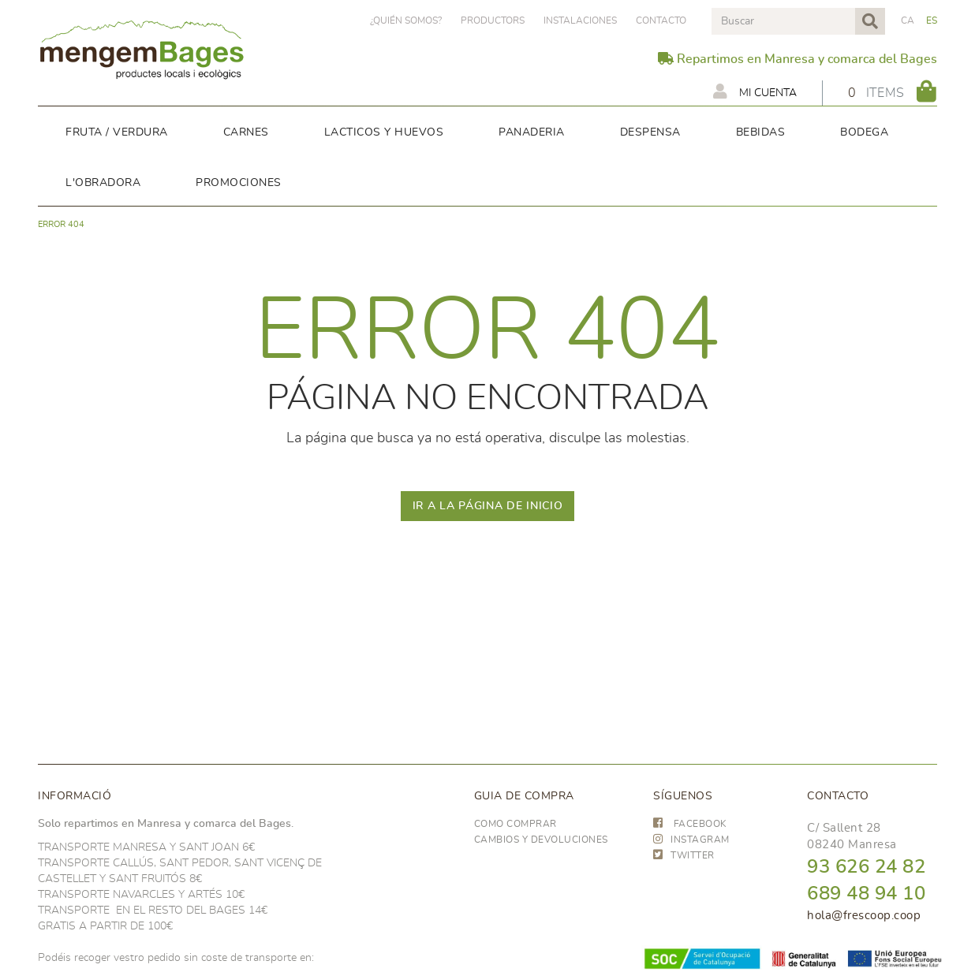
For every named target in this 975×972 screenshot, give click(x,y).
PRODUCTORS (493, 20)
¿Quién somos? (406, 20)
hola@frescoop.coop (864, 916)
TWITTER (684, 855)
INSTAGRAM (691, 839)
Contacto (661, 20)
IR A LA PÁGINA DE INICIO (488, 506)
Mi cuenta (755, 91)
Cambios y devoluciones (541, 839)
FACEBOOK (690, 824)
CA (908, 20)
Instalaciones (580, 20)
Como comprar (515, 824)
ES (932, 20)
